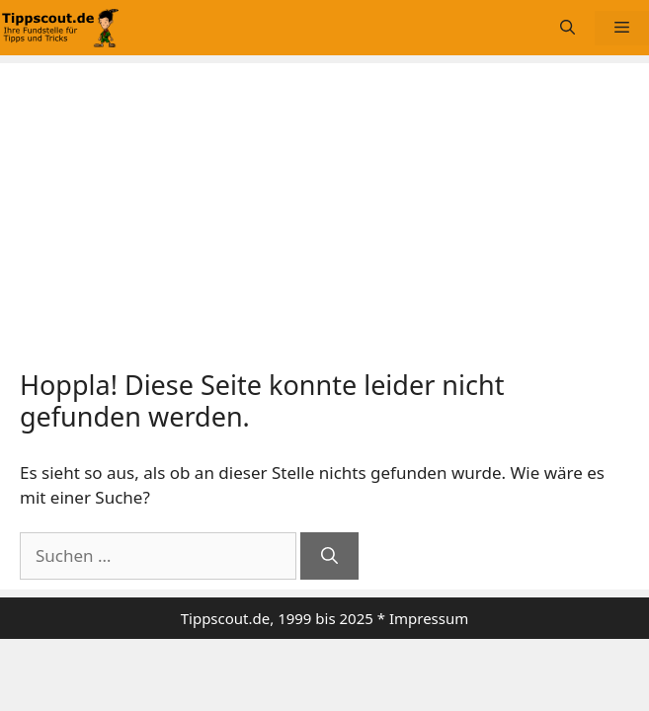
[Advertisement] (324, 221)
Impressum (428, 618)
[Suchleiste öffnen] (567, 28)
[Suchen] (329, 556)
